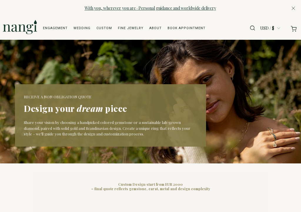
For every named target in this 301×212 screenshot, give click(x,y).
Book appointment (186, 28)
